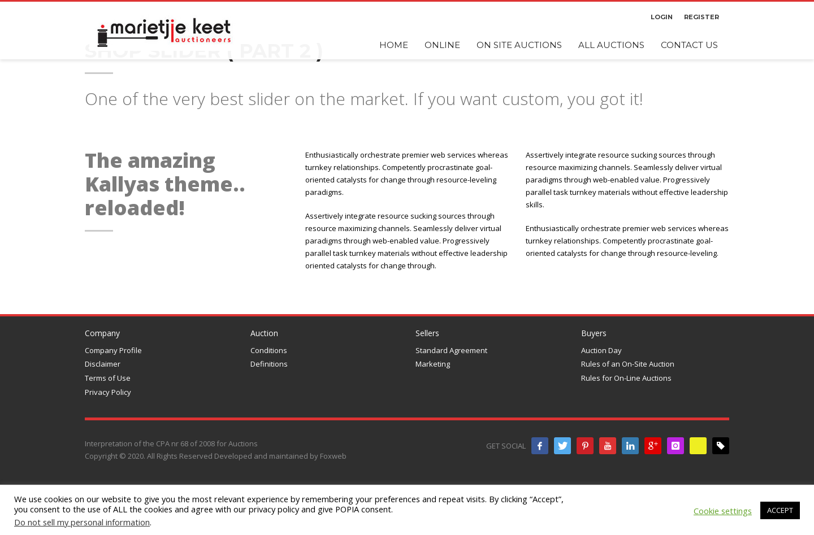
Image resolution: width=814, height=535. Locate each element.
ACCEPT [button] (780, 510)
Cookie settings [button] (723, 511)
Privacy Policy (108, 392)
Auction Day (601, 350)
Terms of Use (108, 378)
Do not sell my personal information (82, 522)
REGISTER (701, 17)
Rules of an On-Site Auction (627, 364)
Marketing (432, 364)
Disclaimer (102, 364)
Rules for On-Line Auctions (626, 378)
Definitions (269, 364)
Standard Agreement (451, 350)
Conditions (268, 350)
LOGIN (662, 17)
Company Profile (113, 350)
